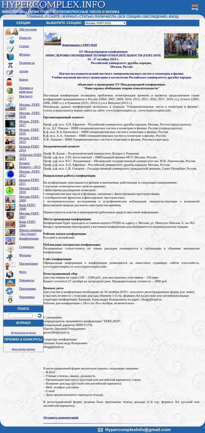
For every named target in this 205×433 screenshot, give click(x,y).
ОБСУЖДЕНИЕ (155, 16)
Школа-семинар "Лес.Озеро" (30, 232)
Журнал (24, 54)
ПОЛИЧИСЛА (105, 16)
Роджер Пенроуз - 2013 (29, 165)
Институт (26, 96)
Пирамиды (26, 280)
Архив (23, 71)
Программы (27, 288)
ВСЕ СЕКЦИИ (129, 16)
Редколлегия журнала (23, 332)
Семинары (26, 247)
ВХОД (173, 16)
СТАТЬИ (85, 16)
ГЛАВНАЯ (35, 16)
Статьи (24, 46)
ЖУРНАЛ (69, 16)
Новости (25, 38)
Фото (22, 272)
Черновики (27, 297)
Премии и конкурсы (26, 89)
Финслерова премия (23, 349)
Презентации (28, 263)
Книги (23, 79)
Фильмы (25, 255)
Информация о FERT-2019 (79, 45)
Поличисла (27, 63)
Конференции (28, 238)
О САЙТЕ (52, 16)
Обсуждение (28, 29)
